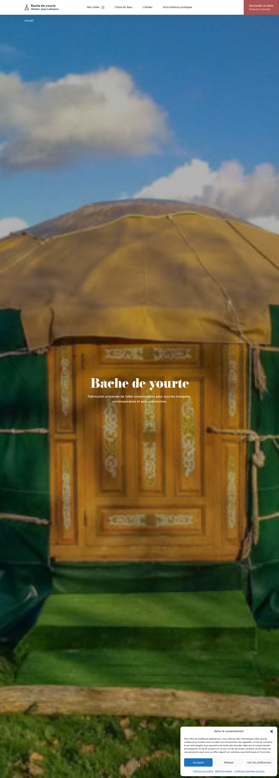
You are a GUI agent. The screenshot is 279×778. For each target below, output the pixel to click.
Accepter (198, 762)
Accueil (28, 19)
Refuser (229, 762)
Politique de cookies (203, 771)
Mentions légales (223, 771)
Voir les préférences (259, 762)
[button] (271, 731)
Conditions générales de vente (249, 771)
